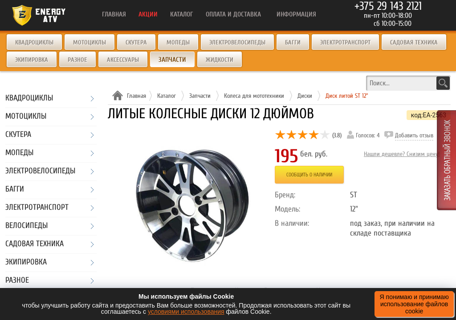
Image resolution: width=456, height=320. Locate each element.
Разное (77, 60)
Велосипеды (26, 226)
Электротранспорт (345, 42)
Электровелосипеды (237, 42)
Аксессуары (123, 60)
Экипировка (31, 60)
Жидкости (219, 60)
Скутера (136, 42)
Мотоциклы (89, 42)
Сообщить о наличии (309, 175)
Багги (293, 42)
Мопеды (178, 42)
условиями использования (186, 311)
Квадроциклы (34, 42)
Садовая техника (414, 42)
